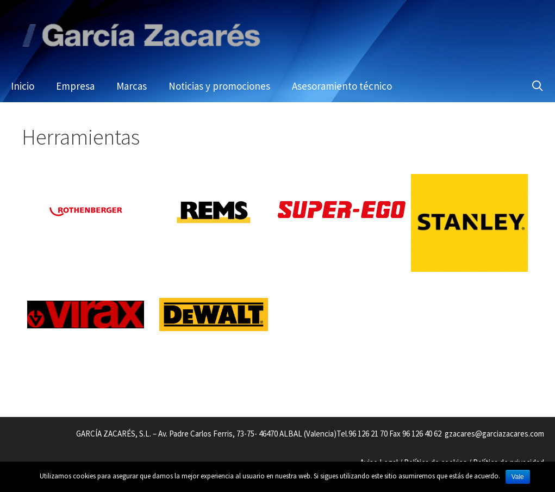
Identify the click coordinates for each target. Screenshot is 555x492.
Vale (518, 477)
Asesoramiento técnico (342, 85)
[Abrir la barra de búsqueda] (537, 86)
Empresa (75, 85)
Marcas (131, 85)
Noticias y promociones (219, 85)
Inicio (22, 85)
